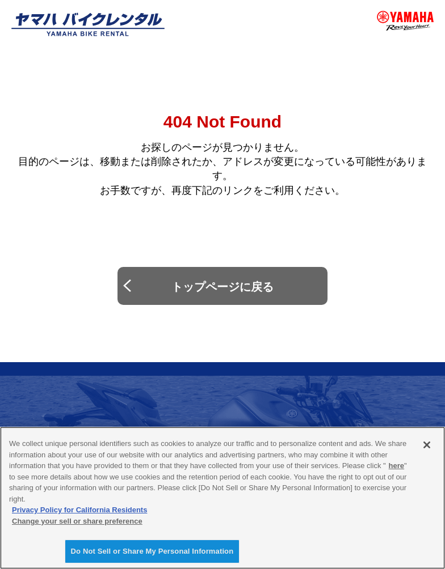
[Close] (426, 444)
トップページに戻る (222, 287)
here (396, 465)
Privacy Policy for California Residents (79, 510)
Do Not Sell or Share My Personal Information (152, 551)
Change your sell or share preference (77, 521)
